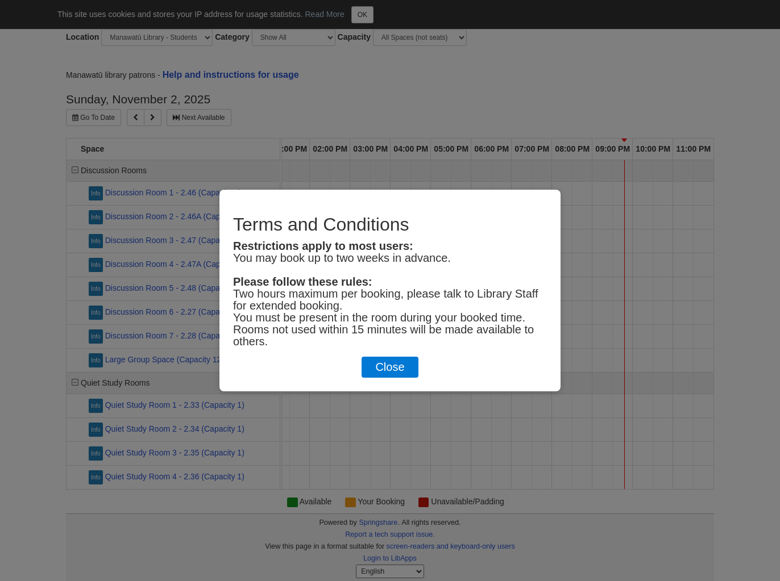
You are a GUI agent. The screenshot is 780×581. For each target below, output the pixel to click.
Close (389, 367)
